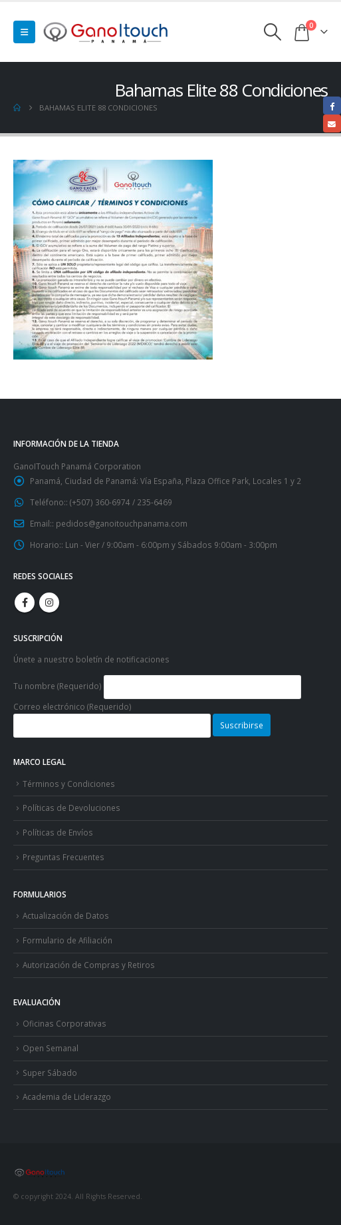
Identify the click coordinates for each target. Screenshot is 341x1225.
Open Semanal (50, 1048)
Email (332, 123)
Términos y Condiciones (69, 783)
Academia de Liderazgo (67, 1096)
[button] (24, 32)
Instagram (49, 602)
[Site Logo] (106, 31)
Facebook (25, 602)
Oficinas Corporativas (64, 1023)
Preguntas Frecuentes (63, 857)
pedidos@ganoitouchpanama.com (121, 523)
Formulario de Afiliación (67, 940)
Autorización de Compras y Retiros (89, 964)
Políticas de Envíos (58, 832)
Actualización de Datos (66, 915)
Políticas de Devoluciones (71, 807)
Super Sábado (50, 1072)
